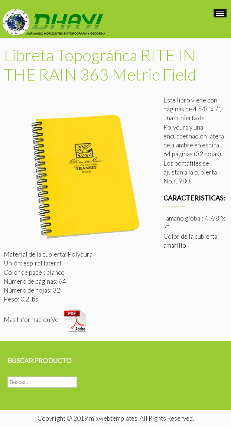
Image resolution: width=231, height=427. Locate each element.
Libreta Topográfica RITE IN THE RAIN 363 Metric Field (100, 64)
